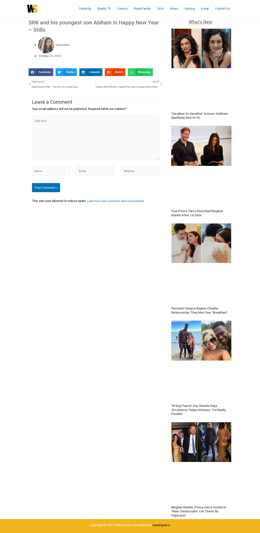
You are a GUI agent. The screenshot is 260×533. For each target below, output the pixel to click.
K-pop (205, 8)
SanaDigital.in (161, 525)
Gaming (189, 8)
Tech (160, 8)
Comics (122, 8)
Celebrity (85, 8)
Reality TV (104, 8)
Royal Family (142, 8)
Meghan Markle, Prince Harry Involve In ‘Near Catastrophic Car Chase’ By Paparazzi (198, 511)
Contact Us (222, 8)
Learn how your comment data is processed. (117, 204)
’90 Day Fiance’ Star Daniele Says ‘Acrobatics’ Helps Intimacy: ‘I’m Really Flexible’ (198, 410)
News (174, 8)
